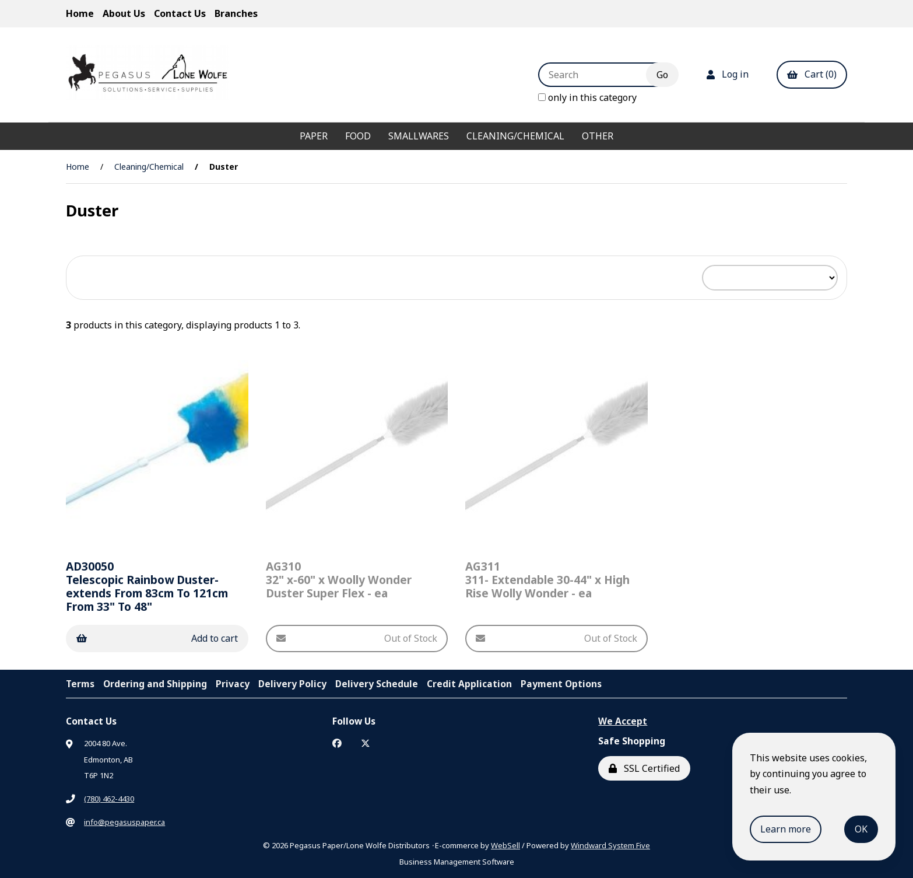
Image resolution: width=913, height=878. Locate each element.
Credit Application (469, 683)
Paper (314, 136)
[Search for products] (600, 74)
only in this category (587, 97)
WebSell (505, 845)
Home (80, 13)
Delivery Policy (292, 683)
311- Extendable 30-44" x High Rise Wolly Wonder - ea (547, 579)
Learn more (785, 829)
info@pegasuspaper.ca (124, 822)
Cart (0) (812, 74)
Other (597, 136)
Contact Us (180, 13)
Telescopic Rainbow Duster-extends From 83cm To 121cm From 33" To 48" (147, 586)
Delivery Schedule (376, 683)
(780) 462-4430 (109, 798)
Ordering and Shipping (155, 683)
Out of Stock (357, 638)
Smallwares (418, 136)
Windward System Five (610, 845)
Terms (80, 683)
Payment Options (561, 683)
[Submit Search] (662, 74)
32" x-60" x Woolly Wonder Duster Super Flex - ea (339, 579)
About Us (124, 13)
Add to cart (157, 638)
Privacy (233, 683)
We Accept (622, 721)
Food (358, 136)
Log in (728, 74)
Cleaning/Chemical (515, 136)
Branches (236, 13)
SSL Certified (644, 768)
